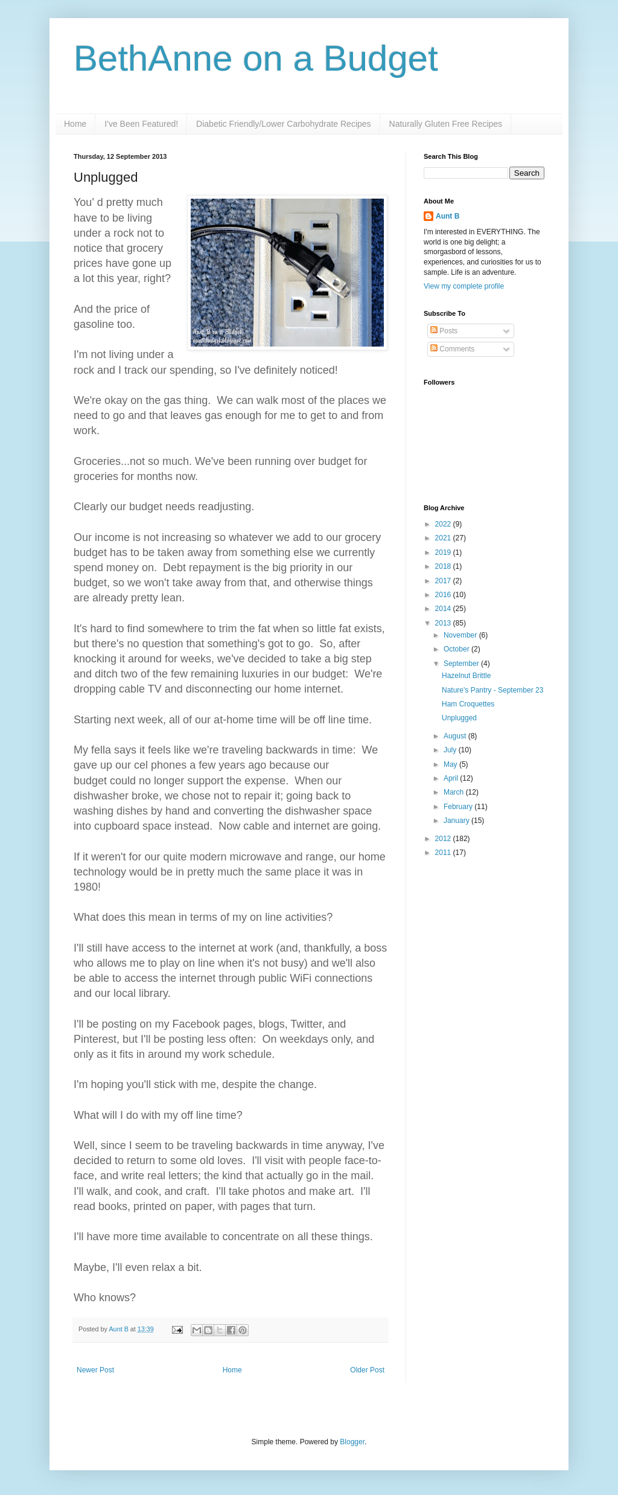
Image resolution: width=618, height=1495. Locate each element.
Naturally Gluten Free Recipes (446, 124)
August (456, 736)
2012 (444, 838)
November (461, 635)
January (457, 820)
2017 (444, 581)
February (459, 806)
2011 (444, 852)
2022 (444, 524)
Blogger (352, 1442)
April (452, 778)
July (451, 750)
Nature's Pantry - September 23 (492, 690)
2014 (444, 608)
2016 (444, 595)
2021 (444, 538)
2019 (444, 552)
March (455, 792)
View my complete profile (464, 286)
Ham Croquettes (468, 704)
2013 (444, 623)
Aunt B (119, 1329)
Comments (452, 349)
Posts (443, 331)
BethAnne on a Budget (256, 58)
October (457, 649)
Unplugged (459, 718)
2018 (444, 566)
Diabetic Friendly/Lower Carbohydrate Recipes (283, 124)
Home (75, 124)
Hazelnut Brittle (466, 675)
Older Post (367, 1370)
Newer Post (95, 1370)
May (451, 764)
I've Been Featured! (141, 124)
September (462, 663)
